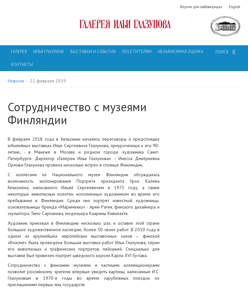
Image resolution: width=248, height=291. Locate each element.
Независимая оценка (180, 51)
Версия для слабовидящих (201, 7)
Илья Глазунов (48, 51)
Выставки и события (93, 51)
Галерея (19, 51)
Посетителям (136, 51)
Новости (16, 81)
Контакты (22, 64)
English (234, 7)
